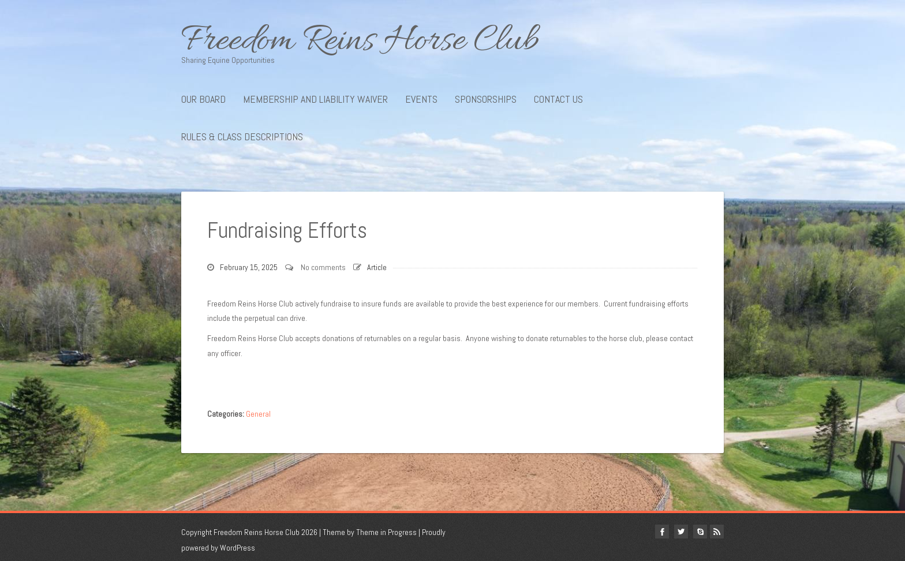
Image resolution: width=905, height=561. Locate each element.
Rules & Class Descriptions (242, 137)
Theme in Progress (386, 532)
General (258, 414)
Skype (700, 531)
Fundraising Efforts (287, 230)
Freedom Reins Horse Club (452, 42)
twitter (681, 531)
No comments (323, 267)
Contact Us (558, 99)
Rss (717, 531)
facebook (662, 531)
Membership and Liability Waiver (315, 99)
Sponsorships (486, 99)
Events (421, 99)
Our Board (203, 99)
